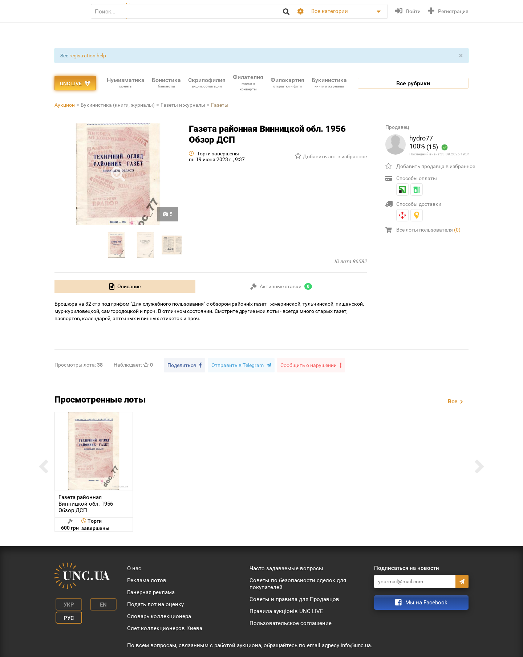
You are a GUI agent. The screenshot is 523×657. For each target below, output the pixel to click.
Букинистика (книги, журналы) (118, 105)
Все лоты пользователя (428, 230)
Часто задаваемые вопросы (286, 567)
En (95, 602)
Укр (65, 602)
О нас (134, 567)
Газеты (219, 105)
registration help (87, 55)
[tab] (124, 286)
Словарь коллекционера (159, 615)
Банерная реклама (151, 591)
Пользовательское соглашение (291, 622)
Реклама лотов (146, 579)
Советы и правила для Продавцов (294, 598)
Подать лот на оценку (155, 603)
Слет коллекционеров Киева (164, 627)
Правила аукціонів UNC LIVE (286, 610)
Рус (65, 613)
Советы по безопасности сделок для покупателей (298, 582)
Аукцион (64, 105)
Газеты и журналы (183, 105)
